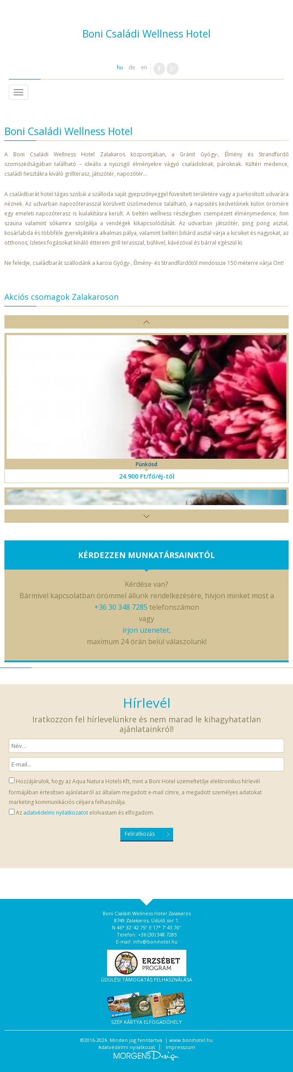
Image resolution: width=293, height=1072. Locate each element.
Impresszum (180, 1047)
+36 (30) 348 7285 (157, 934)
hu (120, 67)
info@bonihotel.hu (155, 941)
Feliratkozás (140, 834)
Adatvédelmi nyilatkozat (126, 1047)
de (132, 67)
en (144, 67)
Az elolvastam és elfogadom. (85, 812)
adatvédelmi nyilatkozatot (55, 812)
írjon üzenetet (145, 630)
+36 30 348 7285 (121, 607)
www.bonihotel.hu (191, 1040)
